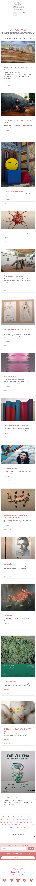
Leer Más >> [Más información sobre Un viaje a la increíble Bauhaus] (7, 199)
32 (24, 822)
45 (33, 825)
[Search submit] (34, 19)
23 (30, 819)
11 (27, 817)
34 (31, 822)
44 (29, 825)
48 (18, 828)
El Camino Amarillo (10, 468)
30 (18, 822)
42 (22, 825)
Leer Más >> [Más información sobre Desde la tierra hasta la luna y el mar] (7, 433)
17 (10, 819)
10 (24, 817)
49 (21, 828)
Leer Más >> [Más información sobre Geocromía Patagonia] (7, 689)
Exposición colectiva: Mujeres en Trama (17, 234)
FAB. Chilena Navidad (11, 798)
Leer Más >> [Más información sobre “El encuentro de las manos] (7, 286)
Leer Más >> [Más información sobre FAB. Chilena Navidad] (7, 807)
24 (33, 819)
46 (11, 828)
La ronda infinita (9, 564)
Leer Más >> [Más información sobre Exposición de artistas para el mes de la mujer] (7, 130)
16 (7, 819)
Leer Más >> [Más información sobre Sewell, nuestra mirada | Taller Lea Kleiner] (7, 81)
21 (23, 819)
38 (9, 825)
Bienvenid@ (7, 38)
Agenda (15, 38)
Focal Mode (8, 616)
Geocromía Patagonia (11, 681)
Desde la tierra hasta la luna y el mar (16, 425)
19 (17, 819)
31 (21, 822)
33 (28, 822)
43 (26, 825)
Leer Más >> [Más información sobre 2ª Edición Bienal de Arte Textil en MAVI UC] (7, 739)
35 (34, 822)
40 (16, 825)
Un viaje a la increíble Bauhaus (14, 191)
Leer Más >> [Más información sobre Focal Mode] (7, 623)
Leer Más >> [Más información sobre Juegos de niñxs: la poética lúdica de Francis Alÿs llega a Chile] (7, 525)
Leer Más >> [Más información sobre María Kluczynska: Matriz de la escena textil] (7, 341)
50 (25, 828)
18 (14, 819)
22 (27, 819)
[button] (15, 14)
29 (14, 822)
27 (7, 822)
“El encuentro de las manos (13, 276)
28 (11, 822)
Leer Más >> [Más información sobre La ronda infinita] (7, 572)
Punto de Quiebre (10, 376)
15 (4, 819)
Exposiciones (22, 38)
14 (1, 819)
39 (12, 825)
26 (4, 822)
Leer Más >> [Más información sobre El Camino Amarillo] (7, 476)
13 (33, 817)
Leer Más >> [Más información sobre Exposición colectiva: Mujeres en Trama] (7, 237)
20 (20, 819)
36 (2, 825)
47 (14, 828)
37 (5, 825)
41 (19, 825)
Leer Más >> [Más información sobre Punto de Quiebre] (7, 386)
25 (1, 822)
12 (30, 817)
